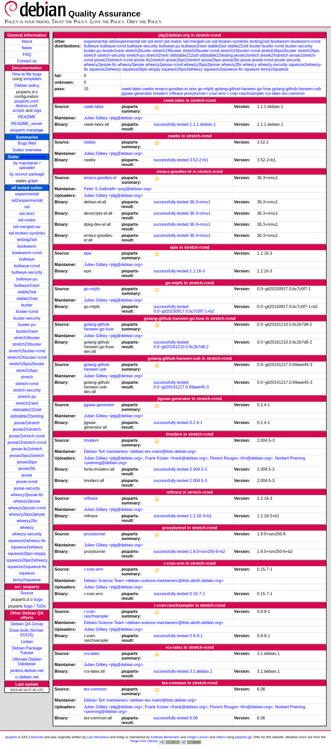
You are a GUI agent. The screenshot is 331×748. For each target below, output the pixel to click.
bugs (38, 599)
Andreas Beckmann (165, 737)
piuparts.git (243, 737)
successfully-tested (171, 124)
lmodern (160, 93)
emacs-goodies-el (171, 89)
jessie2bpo (27, 462)
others (220, 737)
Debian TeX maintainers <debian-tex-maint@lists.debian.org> (140, 451)
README (27, 117)
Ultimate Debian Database (27, 661)
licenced (37, 737)
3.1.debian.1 (201, 671)
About (26, 41)
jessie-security (27, 488)
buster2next (27, 331)
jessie (27, 475)
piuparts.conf (26, 101)
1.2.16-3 (197, 271)
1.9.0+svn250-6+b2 (207, 551)
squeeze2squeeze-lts (26, 566)
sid (26, 207)
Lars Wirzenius (98, 737)
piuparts (11, 737)
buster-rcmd (27, 311)
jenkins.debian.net (27, 670)
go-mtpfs (206, 89)
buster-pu (27, 324)
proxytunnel (195, 93)
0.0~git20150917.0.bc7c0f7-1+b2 (184, 311)
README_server (27, 123)
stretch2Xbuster (26, 344)
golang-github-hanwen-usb (296, 89)
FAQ (27, 54)
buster (27, 305)
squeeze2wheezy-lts (27, 540)
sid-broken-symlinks (27, 233)
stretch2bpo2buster (27, 364)
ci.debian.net (27, 677)
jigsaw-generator (136, 93)
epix (192, 89)
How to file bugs (27, 74)
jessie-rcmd (26, 481)
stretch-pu (27, 396)
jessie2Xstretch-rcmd (26, 442)
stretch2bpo (27, 370)
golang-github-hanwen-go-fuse (243, 89)
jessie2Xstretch (27, 429)
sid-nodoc (27, 220)
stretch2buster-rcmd (27, 351)
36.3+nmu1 (200, 202)
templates (32, 79)
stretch (27, 377)
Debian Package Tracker (27, 650)
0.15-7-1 (197, 594)
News (27, 48)
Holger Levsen (198, 737)
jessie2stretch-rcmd (27, 436)
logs (37, 110)
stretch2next (27, 403)
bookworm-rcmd (27, 253)
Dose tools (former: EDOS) (26, 632)
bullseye (27, 259)
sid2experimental (27, 200)
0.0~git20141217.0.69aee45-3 (181, 387)
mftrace (176, 93)
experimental (27, 194)
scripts (19, 110)
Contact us (27, 61)
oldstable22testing (27, 416)
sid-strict (27, 213)
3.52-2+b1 (199, 160)
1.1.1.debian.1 (203, 124)
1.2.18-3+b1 (201, 516)
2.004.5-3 (198, 469)
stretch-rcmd (33, 157)
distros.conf (26, 106)
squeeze (27, 573)
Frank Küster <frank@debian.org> (176, 458)
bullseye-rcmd (27, 266)
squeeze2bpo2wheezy (27, 560)
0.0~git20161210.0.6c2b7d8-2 (181, 347)
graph (33, 181)
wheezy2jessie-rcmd (27, 508)
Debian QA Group (27, 624)
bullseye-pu (26, 279)
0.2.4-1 (196, 422)
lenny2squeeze (27, 580)
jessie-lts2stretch (27, 449)
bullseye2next (27, 285)
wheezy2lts (27, 521)
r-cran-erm (216, 93)
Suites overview (26, 150)
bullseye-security (27, 272)
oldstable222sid (27, 410)
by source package (27, 174)
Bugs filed (27, 143)
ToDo (41, 606)
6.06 (194, 718)
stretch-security (27, 390)
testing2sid (27, 239)
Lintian (27, 641)
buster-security (27, 318)
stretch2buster (27, 338)
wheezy (27, 527)
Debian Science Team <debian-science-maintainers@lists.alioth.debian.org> (154, 580)
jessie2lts (26, 468)
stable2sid (27, 292)
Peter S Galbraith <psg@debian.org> (118, 189)
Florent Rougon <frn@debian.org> (241, 458)
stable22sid (27, 298)
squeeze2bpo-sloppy (27, 553)
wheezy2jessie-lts (27, 495)
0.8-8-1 (196, 636)
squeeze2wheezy (27, 547)
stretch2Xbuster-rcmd (27, 357)
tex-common (293, 93)
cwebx (148, 89)
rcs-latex (273, 93)
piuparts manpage (26, 130)
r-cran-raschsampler (245, 93)
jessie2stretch (27, 423)
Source (27, 593)
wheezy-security (27, 534)
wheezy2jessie (26, 501)
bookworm (26, 246)
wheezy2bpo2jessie (27, 514)
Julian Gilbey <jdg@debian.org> (113, 118)
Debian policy (26, 85)
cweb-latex (131, 89)
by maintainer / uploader (27, 165)
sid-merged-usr (27, 227)
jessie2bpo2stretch (27, 455)
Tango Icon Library (143, 741)
